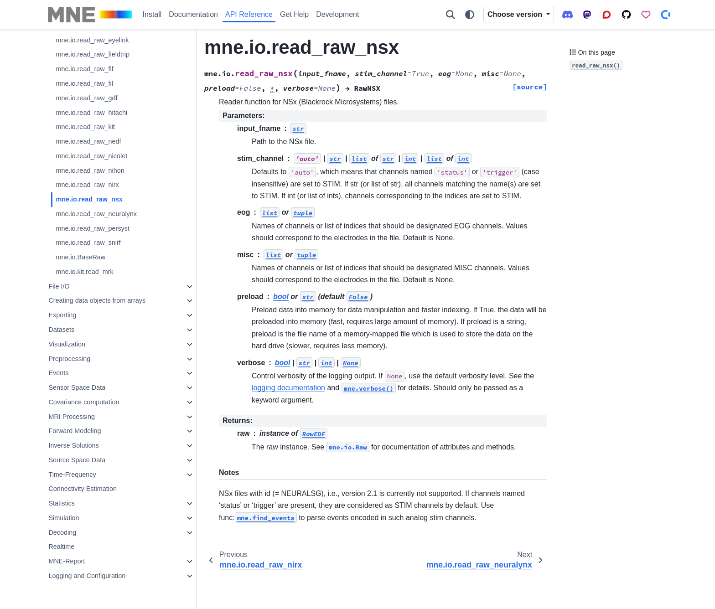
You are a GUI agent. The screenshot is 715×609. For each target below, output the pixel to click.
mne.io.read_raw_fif (84, 68)
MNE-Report (66, 561)
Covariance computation (83, 402)
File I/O (58, 286)
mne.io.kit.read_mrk (84, 271)
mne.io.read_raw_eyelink (92, 40)
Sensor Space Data (76, 387)
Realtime (61, 546)
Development (337, 14)
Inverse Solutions (73, 445)
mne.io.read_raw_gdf (86, 98)
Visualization (66, 344)
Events (58, 373)
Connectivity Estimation (82, 488)
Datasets (61, 329)
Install (152, 14)
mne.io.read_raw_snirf (88, 242)
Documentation (193, 14)
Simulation (63, 517)
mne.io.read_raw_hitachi (91, 112)
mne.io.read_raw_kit (85, 126)
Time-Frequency (72, 474)
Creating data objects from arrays (96, 300)
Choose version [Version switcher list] (515, 14)
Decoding (62, 532)
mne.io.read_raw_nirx (87, 184)
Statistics (61, 503)
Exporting (62, 315)
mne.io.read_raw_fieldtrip (93, 54)
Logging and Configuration (86, 575)
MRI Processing (71, 416)
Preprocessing (69, 358)
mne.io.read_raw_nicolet (91, 156)
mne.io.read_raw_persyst (93, 228)
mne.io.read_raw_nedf (88, 141)
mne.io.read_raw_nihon (90, 170)
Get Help (294, 14)
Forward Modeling (74, 430)
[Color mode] (469, 14)
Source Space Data (76, 460)
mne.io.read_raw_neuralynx (96, 213)
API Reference (249, 14)
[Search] (450, 14)
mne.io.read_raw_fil (84, 83)
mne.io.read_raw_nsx (89, 199)
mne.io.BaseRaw (80, 257)
